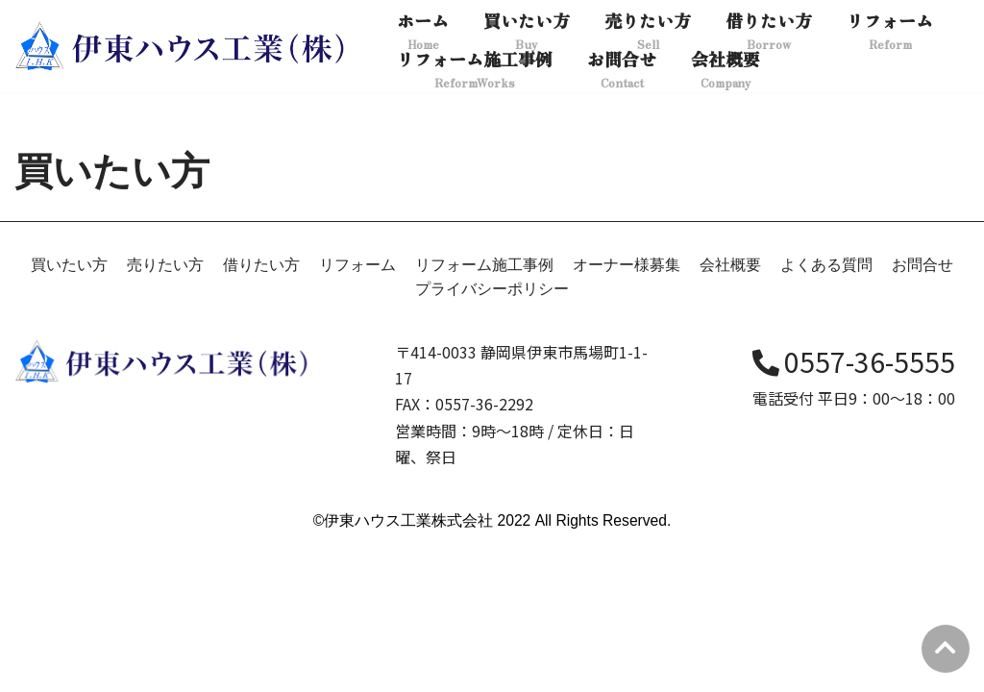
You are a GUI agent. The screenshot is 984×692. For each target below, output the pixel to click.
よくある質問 (826, 411)
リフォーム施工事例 (484, 411)
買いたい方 (69, 411)
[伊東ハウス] (182, 46)
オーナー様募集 (626, 411)
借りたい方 (261, 411)
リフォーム (357, 411)
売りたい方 (165, 411)
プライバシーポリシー (492, 436)
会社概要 (730, 411)
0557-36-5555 (853, 508)
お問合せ (922, 411)
